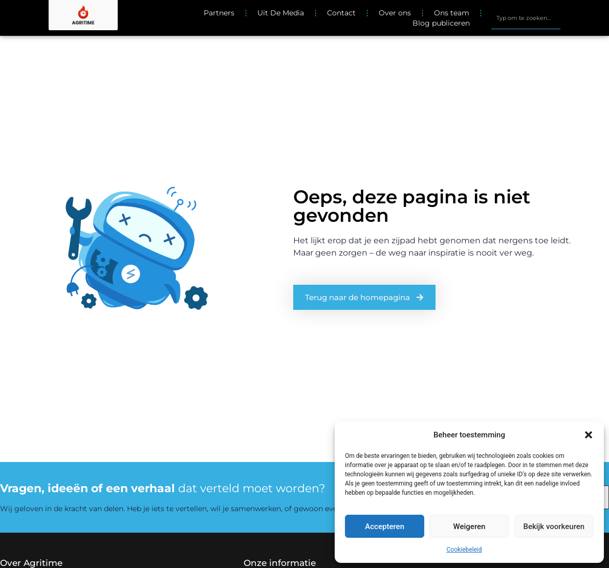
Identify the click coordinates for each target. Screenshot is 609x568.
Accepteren (384, 526)
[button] (588, 435)
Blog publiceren (441, 23)
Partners (219, 12)
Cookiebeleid (464, 549)
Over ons (395, 12)
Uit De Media (280, 12)
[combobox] (525, 18)
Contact (341, 12)
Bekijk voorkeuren (553, 526)
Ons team (451, 12)
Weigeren (469, 526)
